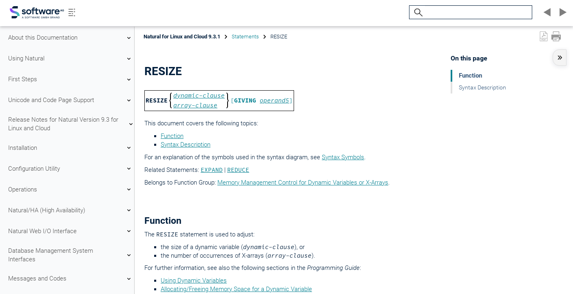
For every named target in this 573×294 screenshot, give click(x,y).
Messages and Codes (70, 279)
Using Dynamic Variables (194, 280)
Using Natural (70, 59)
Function (172, 136)
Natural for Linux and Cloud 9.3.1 (182, 36)
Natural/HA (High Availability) (70, 210)
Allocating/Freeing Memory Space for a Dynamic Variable (236, 289)
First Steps (70, 80)
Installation (70, 148)
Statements (245, 36)
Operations (70, 189)
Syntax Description (185, 144)
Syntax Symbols (343, 157)
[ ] (261, 100)
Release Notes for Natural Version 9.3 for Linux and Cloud (70, 124)
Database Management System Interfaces (70, 255)
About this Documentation (70, 38)
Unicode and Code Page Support (70, 100)
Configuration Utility (70, 169)
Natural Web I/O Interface (70, 231)
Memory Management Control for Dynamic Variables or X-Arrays (302, 182)
